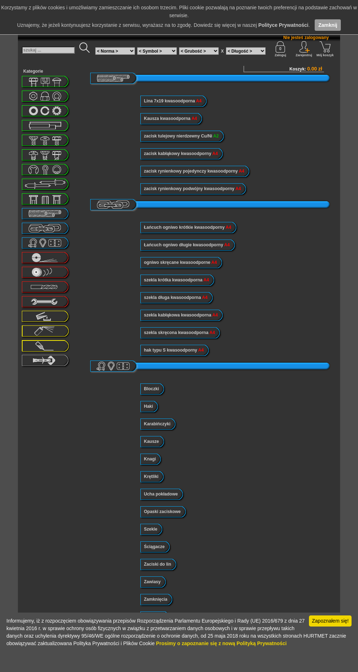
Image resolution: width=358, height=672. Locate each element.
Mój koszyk (325, 49)
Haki (148, 406)
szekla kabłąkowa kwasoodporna (181, 315)
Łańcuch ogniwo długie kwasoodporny (187, 244)
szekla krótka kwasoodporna (176, 279)
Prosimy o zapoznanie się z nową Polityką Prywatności (221, 643)
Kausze (151, 441)
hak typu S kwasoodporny (174, 350)
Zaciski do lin (157, 564)
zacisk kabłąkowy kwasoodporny (181, 153)
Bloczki (151, 388)
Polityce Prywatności (283, 25)
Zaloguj (280, 49)
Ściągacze (154, 546)
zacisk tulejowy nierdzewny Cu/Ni (181, 136)
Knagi (150, 458)
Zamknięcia (155, 599)
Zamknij (327, 25)
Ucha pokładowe (161, 494)
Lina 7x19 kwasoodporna (173, 100)
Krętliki (151, 476)
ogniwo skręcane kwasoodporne (180, 262)
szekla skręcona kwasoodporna (179, 332)
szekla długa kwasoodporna (176, 297)
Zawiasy (152, 581)
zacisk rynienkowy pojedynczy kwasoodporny (194, 171)
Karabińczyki (157, 423)
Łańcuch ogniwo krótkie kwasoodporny (187, 227)
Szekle (150, 529)
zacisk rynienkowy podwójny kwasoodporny (192, 188)
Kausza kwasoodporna (170, 118)
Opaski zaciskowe (162, 511)
